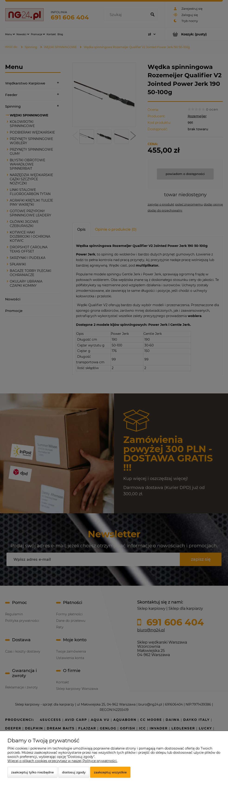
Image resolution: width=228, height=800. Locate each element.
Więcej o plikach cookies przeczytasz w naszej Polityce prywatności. (62, 761)
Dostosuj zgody (74, 772)
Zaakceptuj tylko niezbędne (32, 772)
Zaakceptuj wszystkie (110, 772)
